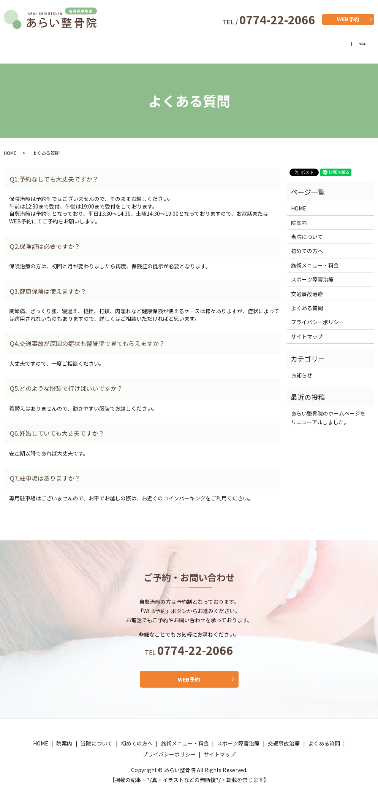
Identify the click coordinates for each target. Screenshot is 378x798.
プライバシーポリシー (317, 315)
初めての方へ (120, 46)
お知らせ (301, 368)
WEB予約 (348, 19)
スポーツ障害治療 (234, 46)
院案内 (41, 46)
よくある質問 (329, 46)
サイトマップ (307, 329)
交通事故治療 (285, 46)
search (367, 46)
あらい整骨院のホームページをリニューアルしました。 (328, 410)
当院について (76, 46)
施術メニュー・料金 (174, 46)
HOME (16, 46)
